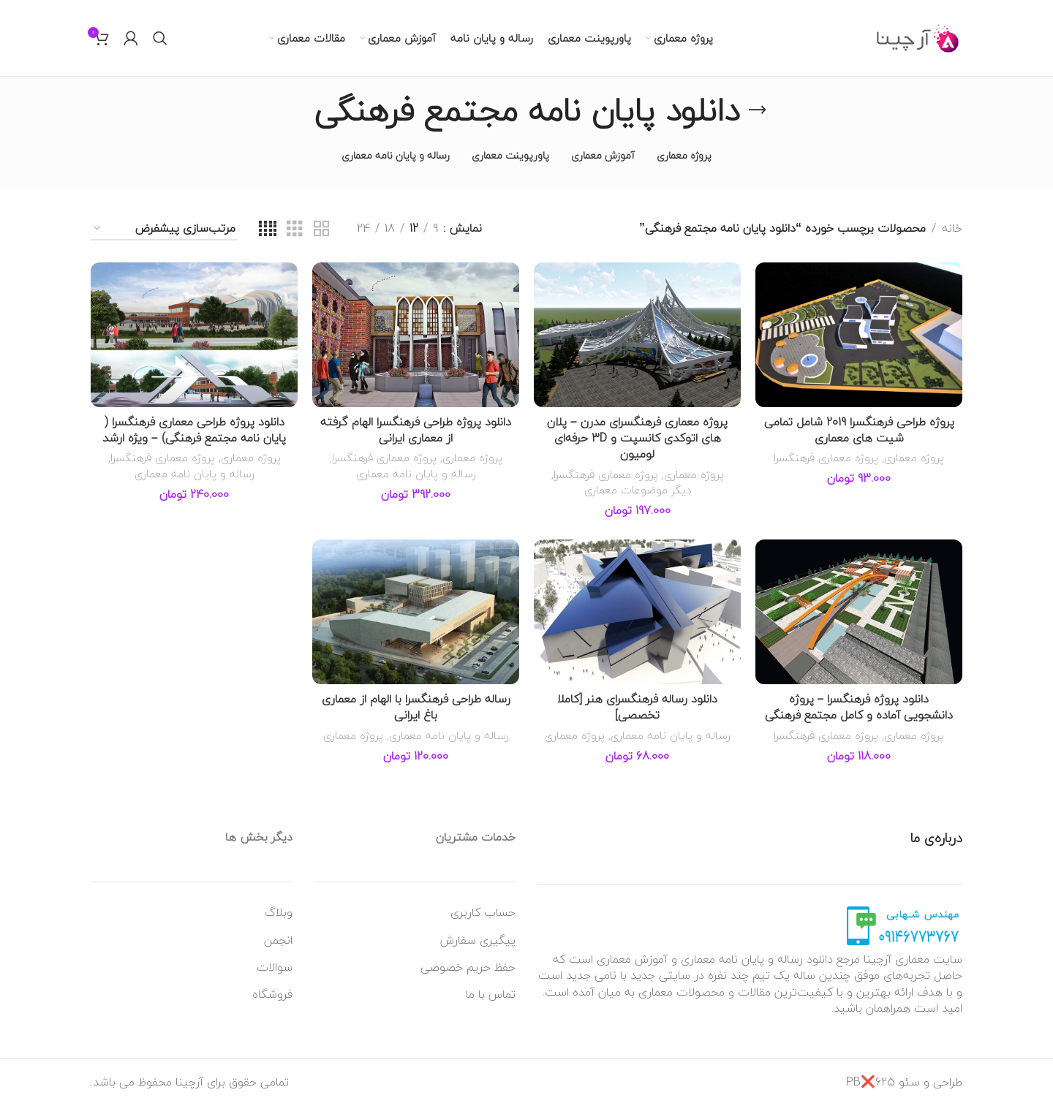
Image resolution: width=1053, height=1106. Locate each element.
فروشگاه (272, 994)
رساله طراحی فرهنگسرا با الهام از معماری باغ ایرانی (416, 707)
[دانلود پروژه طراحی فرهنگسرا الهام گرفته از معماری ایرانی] (415, 334)
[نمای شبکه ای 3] (295, 229)
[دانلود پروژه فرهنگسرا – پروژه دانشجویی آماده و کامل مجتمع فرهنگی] (858, 611)
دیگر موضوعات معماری (637, 489)
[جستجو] (160, 38)
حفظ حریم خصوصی (468, 967)
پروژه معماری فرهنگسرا (826, 457)
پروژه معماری (914, 457)
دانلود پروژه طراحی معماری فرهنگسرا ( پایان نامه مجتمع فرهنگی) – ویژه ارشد (194, 430)
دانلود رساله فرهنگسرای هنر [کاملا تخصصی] (637, 707)
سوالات (274, 967)
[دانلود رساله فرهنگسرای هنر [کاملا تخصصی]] (637, 611)
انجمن (278, 940)
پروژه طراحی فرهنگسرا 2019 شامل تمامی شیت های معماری (859, 430)
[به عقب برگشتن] (757, 110)
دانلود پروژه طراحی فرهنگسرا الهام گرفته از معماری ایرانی (415, 430)
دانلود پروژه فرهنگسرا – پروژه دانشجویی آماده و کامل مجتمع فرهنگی (859, 707)
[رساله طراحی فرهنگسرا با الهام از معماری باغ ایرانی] (415, 611)
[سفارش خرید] (164, 229)
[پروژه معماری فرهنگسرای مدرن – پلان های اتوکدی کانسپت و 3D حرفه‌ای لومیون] (637, 334)
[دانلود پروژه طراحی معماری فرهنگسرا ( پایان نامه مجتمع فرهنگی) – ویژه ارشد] (194, 334)
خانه (952, 228)
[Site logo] (918, 36)
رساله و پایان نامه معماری (416, 473)
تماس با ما (491, 994)
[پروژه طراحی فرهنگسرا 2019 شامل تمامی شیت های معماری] (858, 334)
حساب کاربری (483, 912)
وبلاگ (278, 912)
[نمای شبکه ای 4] (267, 229)
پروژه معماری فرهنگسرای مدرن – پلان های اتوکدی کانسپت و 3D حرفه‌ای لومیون (637, 438)
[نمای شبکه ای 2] (322, 229)
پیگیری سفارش (478, 940)
